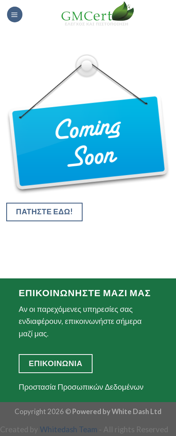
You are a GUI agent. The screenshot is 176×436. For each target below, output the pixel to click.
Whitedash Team (68, 429)
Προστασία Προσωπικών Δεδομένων (81, 386)
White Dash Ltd (136, 411)
